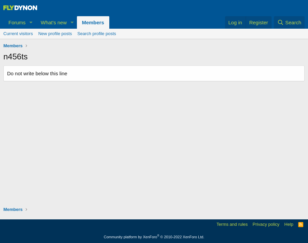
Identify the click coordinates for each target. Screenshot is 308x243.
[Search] (289, 22)
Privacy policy (266, 224)
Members (93, 22)
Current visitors (18, 33)
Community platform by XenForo (154, 237)
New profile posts (55, 33)
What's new (54, 22)
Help (288, 224)
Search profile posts (96, 33)
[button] (31, 22)
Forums (17, 22)
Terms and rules (232, 224)
